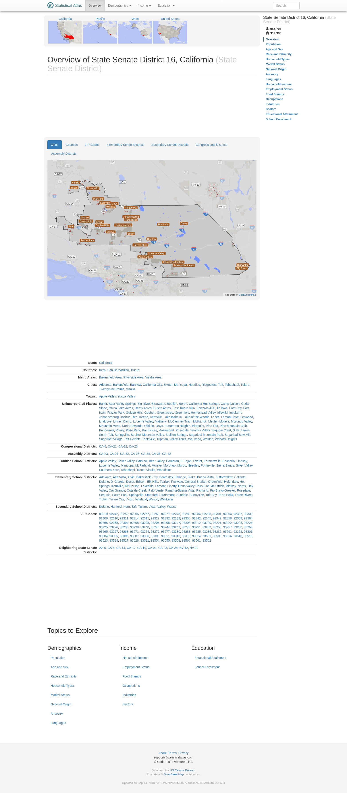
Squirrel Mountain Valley (147, 434)
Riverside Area (133, 377)
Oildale (149, 426)
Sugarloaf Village (111, 439)
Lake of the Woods (196, 417)
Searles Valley (200, 430)
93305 (113, 536)
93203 (145, 523)
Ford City (235, 408)
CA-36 (156, 453)
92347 (217, 518)
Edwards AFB (206, 408)
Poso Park (133, 430)
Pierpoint (198, 426)
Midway (231, 486)
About (162, 753)
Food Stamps (132, 676)
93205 (155, 523)
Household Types (63, 685)
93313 (186, 536)
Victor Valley (157, 506)
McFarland (142, 465)
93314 (196, 536)
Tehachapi (232, 384)
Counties (72, 145)
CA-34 (145, 453)
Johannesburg (109, 417)
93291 (227, 531)
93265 (103, 531)
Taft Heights (132, 439)
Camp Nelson (230, 403)
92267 (145, 514)
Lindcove (105, 421)
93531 (145, 540)
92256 (134, 514)
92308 (248, 514)
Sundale (182, 495)
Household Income (135, 658)
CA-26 (114, 453)
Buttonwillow (224, 477)
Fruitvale (177, 481)
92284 (196, 514)
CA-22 (122, 446)
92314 (134, 518)
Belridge (180, 477)
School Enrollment (207, 667)
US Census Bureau (182, 770)
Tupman (162, 439)
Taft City (211, 495)
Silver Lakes (241, 430)
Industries (129, 695)
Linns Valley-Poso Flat (193, 486)
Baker (103, 403)
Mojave (224, 421)
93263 (248, 527)
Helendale (231, 481)
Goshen (149, 412)
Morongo (169, 465)
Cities (54, 145)
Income (144, 5)
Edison (140, 481)
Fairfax (164, 481)
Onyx (159, 426)
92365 (103, 523)
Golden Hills (134, 412)
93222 (227, 523)
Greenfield (182, 412)
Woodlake (164, 470)
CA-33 (135, 453)
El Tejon (186, 461)
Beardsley (166, 477)
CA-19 (141, 548)
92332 (165, 518)
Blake (191, 477)
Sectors (128, 704)
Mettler (213, 421)
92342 (196, 518)
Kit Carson (132, 486)
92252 (124, 514)
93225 (103, 527)
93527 (124, 540)
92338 (186, 518)
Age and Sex (59, 667)
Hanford (116, 506)
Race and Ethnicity (64, 676)
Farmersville (212, 461)
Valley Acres (178, 439)
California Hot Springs (204, 403)
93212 (196, 523)
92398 (134, 523)
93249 (186, 527)
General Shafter (195, 481)
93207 (176, 523)
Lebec (215, 417)
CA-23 (133, 446)
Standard (151, 495)
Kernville (156, 417)
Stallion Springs (176, 434)
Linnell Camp (122, 421)
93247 (176, 527)
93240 (145, 527)
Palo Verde (156, 490)
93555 (165, 540)
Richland (202, 490)
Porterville (207, 465)
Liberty (171, 486)
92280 (186, 514)
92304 (227, 514)
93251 (196, 527)
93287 (217, 531)
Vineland (141, 499)
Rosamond (166, 430)
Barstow (135, 384)
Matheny (160, 421)
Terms (172, 753)
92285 (206, 514)
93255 (217, 527)
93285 (196, 531)
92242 (113, 514)
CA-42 (166, 453)
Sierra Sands (225, 465)
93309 (155, 536)
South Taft (106, 434)
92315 (145, 518)
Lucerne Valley (143, 421)
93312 (176, 536)
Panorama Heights (177, 426)
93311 (165, 536)
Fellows (222, 408)
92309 (103, 518)
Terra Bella (225, 495)
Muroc (181, 465)
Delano (104, 481)
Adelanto (105, 384)
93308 (145, 536)
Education (166, 5)
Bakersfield (120, 384)
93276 (155, 531)
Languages (58, 723)
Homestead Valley (203, 412)
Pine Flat (212, 426)
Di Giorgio (117, 481)
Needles (194, 384)
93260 (237, 527)
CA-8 (102, 446)
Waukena (194, 439)
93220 (206, 523)
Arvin (131, 477)
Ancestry (57, 713)
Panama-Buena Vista (180, 490)
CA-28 (173, 548)
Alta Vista (119, 477)
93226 (113, 527)
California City (152, 384)
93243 (155, 527)
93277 (165, 531)
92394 (124, 523)
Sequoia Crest (221, 430)
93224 (248, 523)
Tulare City (116, 499)
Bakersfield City (147, 477)
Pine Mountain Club (233, 426)
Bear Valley (156, 461)
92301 (217, 514)
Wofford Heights (226, 439)
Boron (183, 403)
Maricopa (180, 384)
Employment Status (136, 667)
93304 (103, 536)
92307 (237, 514)
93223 (237, 523)
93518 (237, 536)
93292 (237, 531)
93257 (227, 527)
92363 (237, 518)
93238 (134, 527)
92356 (227, 518)
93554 (155, 540)
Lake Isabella (173, 417)
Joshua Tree (128, 417)
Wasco (153, 499)
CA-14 (120, 548)
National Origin (61, 704)
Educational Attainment (210, 658)
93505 (217, 536)
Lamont (160, 486)
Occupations (131, 685)
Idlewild (222, 412)
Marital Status (60, 695)
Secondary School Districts (169, 145)
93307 (134, 536)
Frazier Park (115, 412)
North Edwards (132, 426)
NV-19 (194, 548)
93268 (124, 531)
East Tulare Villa (183, 408)
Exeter (168, 384)
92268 (155, 514)
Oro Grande (117, 490)
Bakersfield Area (110, 377)
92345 (206, 518)
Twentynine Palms (111, 389)
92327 (155, 518)
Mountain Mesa (109, 426)
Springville (122, 434)
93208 (186, 523)
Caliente (239, 477)
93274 (145, 531)
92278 (176, 514)
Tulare (135, 370)
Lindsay (242, 461)
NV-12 (183, 548)
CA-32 (124, 453)
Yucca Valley (126, 396)
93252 (206, 527)
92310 (113, 518)
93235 (124, 527)
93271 (134, 531)
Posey (120, 430)
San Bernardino (118, 370)
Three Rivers (244, 495)
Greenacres (165, 412)
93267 (113, 531)
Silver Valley (244, 465)
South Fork (119, 495)
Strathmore (167, 495)
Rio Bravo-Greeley (222, 490)
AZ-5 (102, 548)
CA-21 (112, 446)
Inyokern (235, 412)
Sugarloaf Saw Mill (237, 434)
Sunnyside (196, 495)
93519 (248, 536)
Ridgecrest (209, 384)
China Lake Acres (121, 408)
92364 (248, 518)
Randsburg (149, 430)
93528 (134, 540)
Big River (143, 403)
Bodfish (172, 403)
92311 (124, 518)
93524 (113, 540)
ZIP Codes (92, 145)
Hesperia (228, 461)
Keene (143, 417)
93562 (206, 540)
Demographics (119, 5)
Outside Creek (137, 490)
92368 (113, 523)
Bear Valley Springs (122, 403)
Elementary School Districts (125, 145)
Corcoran (172, 461)
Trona (141, 470)
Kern (102, 370)
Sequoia (104, 495)
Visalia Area (153, 377)
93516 (227, 536)
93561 (196, 540)
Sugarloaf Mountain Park (206, 434)
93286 (206, 531)
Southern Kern (109, 470)
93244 (165, 527)
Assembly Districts (63, 153)
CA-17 (131, 548)
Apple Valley (107, 396)
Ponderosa (106, 430)
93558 (176, 540)
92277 (165, 514)
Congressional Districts (211, 145)
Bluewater (158, 403)
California (105, 363)
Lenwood (247, 417)
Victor (129, 499)
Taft (220, 384)
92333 (176, 518)
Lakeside (147, 486)
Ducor (130, 481)
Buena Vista (205, 477)
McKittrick (200, 421)
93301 (248, 531)
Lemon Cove (230, 417)
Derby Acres (143, 408)
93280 (176, 531)
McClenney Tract (179, 421)
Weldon (208, 439)
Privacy (183, 753)
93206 (165, 523)
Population (58, 658)
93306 (124, 536)
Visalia (130, 389)
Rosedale (182, 430)
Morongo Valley (241, 421)
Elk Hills (152, 481)
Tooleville (148, 439)
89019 (103, 514)
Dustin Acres (162, 408)
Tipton (103, 499)
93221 (217, 523)
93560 (186, 540)
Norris (241, 486)
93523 (103, 540)
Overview (95, 5)
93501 (206, 536)
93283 (186, 531)
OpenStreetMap (174, 774)
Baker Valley (126, 461)
